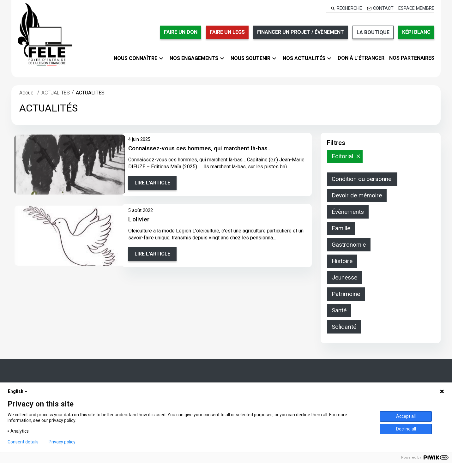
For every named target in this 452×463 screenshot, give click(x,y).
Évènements (348, 211)
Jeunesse (344, 277)
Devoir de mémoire (357, 195)
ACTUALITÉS (55, 93)
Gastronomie (349, 244)
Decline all (406, 428)
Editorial (342, 156)
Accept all (406, 416)
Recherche (349, 8)
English (18, 391)
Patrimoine (346, 294)
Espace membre (416, 8)
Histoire (342, 261)
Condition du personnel (362, 179)
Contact (383, 8)
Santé (339, 310)
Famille (341, 228)
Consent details (23, 441)
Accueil (27, 93)
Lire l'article (152, 183)
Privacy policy (62, 441)
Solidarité (344, 326)
